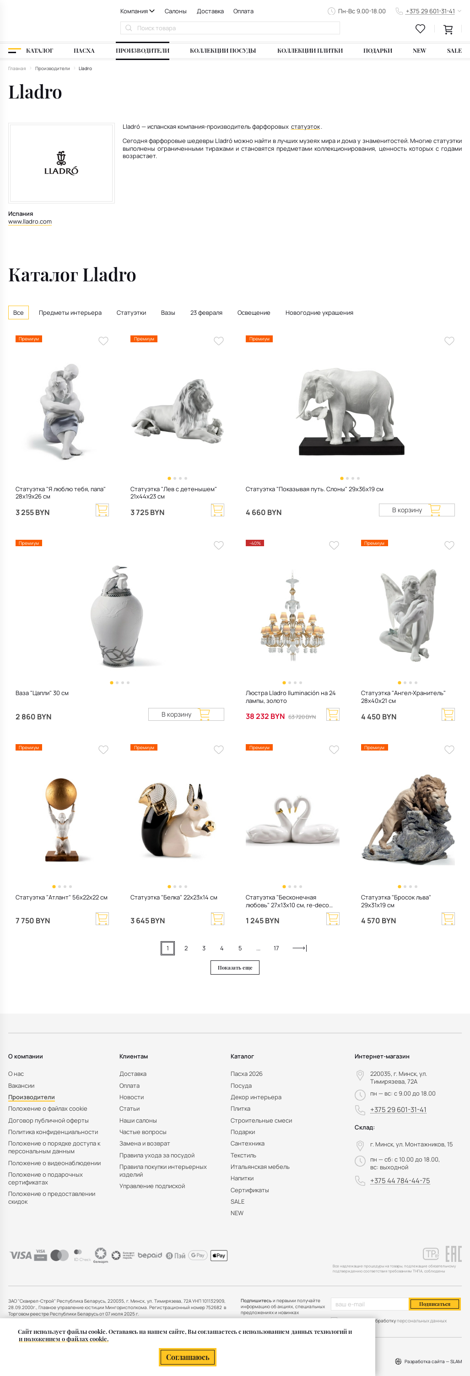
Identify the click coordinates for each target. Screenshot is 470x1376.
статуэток (305, 126)
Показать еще (235, 967)
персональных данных (422, 1320)
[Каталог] (30, 51)
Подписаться (434, 1303)
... (258, 948)
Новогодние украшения (319, 312)
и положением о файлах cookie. (63, 1339)
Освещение (254, 312)
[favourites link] (420, 29)
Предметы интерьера (70, 312)
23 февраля (206, 312)
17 (276, 948)
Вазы (168, 312)
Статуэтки (131, 312)
